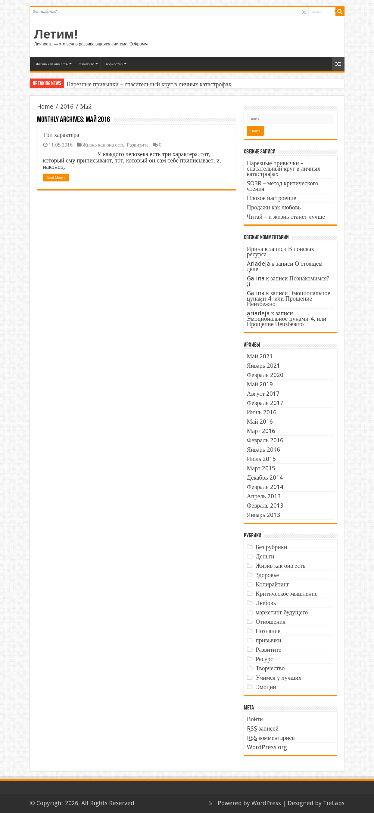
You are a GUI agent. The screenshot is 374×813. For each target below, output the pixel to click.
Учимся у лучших (278, 677)
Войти (255, 719)
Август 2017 (263, 393)
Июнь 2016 (261, 412)
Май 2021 (260, 356)
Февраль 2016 (265, 440)
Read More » (56, 177)
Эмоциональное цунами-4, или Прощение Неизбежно (288, 298)
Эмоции (266, 687)
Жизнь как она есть (52, 64)
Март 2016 (261, 430)
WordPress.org (267, 747)
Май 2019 (260, 384)
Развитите (85, 64)
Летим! (56, 34)
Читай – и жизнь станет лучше (286, 216)
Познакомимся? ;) (46, 11)
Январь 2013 (263, 514)
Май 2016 (260, 421)
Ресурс (264, 659)
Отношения (270, 621)
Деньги (265, 556)
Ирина (255, 248)
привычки (268, 640)
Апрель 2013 (264, 496)
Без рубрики (271, 547)
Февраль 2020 (265, 375)
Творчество (113, 64)
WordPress (266, 803)
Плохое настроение (271, 198)
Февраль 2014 (265, 486)
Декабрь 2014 (265, 477)
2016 (66, 106)
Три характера (61, 134)
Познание (268, 631)
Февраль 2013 (265, 505)
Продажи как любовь (274, 207)
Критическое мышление (286, 593)
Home (45, 106)
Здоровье (267, 575)
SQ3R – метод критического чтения (282, 186)
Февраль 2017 (265, 402)
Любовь (266, 603)
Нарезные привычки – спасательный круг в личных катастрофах (149, 84)
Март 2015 (261, 468)
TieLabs (333, 803)
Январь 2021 (263, 365)
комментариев (271, 737)
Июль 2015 (261, 458)
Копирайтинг (272, 584)
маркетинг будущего (282, 612)
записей (263, 728)
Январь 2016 (263, 449)
